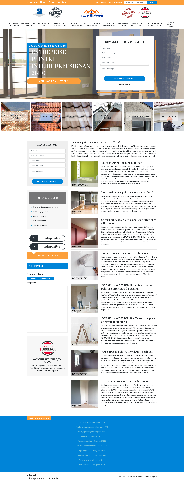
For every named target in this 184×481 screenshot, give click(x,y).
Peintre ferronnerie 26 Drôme (28, 24)
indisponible (36, 2)
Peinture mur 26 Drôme (123, 24)
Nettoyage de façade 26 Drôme (137, 24)
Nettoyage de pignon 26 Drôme (108, 24)
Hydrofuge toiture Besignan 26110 (92, 451)
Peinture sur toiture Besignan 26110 (92, 460)
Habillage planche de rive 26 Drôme (92, 24)
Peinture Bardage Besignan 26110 (92, 465)
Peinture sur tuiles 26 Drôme (13, 24)
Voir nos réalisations (54, 81)
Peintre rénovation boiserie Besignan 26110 (92, 427)
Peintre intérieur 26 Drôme (44, 24)
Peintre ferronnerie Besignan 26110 (92, 422)
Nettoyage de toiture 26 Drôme (59, 24)
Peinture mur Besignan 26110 (92, 436)
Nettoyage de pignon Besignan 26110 (92, 441)
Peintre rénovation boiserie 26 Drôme (155, 24)
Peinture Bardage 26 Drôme (171, 24)
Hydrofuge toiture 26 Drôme (75, 24)
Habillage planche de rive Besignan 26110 (92, 446)
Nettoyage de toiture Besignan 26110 (92, 455)
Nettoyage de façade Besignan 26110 (92, 432)
